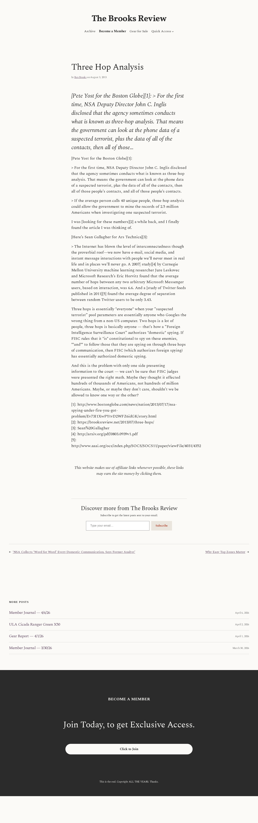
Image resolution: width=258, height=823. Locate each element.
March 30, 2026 (241, 648)
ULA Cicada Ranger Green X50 (34, 624)
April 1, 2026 (242, 636)
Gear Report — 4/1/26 (26, 636)
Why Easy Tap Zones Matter (225, 552)
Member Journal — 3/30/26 (30, 648)
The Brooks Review (129, 19)
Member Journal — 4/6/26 (29, 613)
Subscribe (162, 526)
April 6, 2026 (242, 613)
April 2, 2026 (242, 624)
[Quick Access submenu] (173, 31)
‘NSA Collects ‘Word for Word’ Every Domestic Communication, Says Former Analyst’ (74, 552)
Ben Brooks (80, 77)
